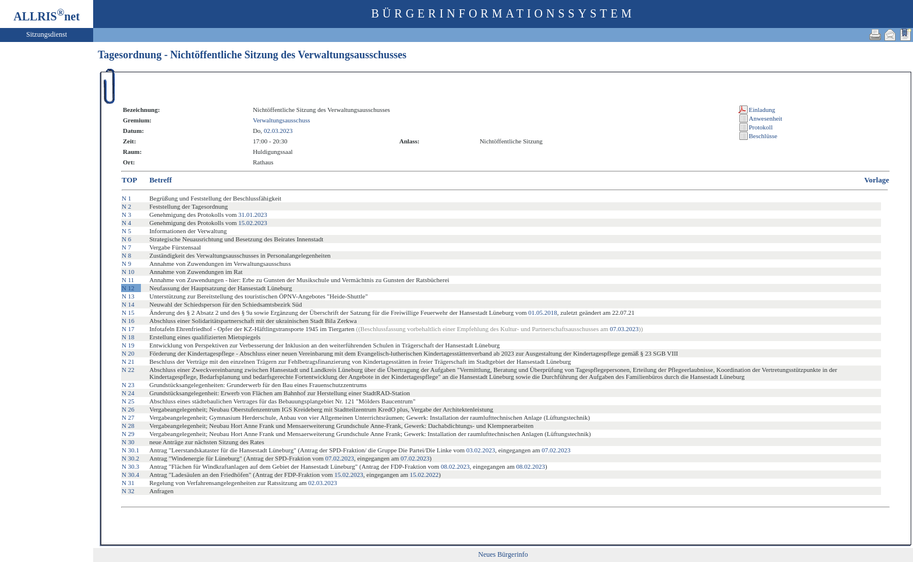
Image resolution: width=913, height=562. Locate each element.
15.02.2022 (424, 474)
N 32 (128, 490)
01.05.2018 (542, 312)
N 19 (128, 345)
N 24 (128, 392)
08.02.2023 (455, 466)
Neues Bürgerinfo (503, 554)
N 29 (128, 433)
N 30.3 (130, 466)
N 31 (128, 482)
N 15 (128, 312)
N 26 (128, 409)
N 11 (128, 279)
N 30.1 (130, 450)
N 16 (128, 320)
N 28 (128, 425)
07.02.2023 (556, 450)
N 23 (128, 384)
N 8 (126, 255)
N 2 (126, 206)
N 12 (128, 287)
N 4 (126, 222)
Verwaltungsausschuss (281, 120)
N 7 (126, 247)
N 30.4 (130, 474)
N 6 (126, 239)
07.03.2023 (624, 328)
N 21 (128, 361)
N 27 (128, 417)
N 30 (128, 441)
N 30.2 (130, 458)
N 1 (126, 198)
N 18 (128, 336)
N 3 (126, 214)
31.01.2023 (252, 214)
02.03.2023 (278, 130)
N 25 (128, 401)
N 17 (128, 328)
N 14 (128, 304)
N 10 (128, 271)
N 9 (126, 263)
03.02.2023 (481, 450)
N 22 (128, 369)
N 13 (128, 296)
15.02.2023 (252, 222)
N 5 (126, 230)
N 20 (128, 353)
